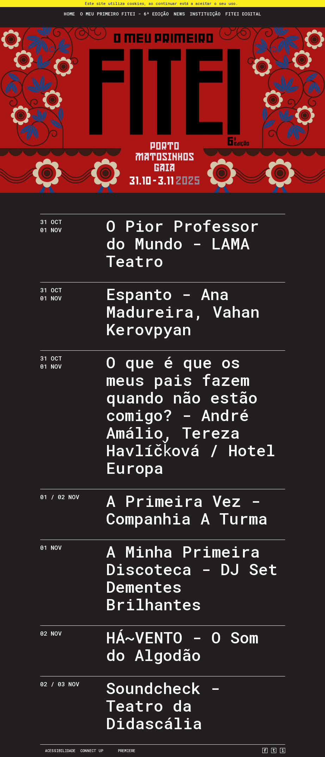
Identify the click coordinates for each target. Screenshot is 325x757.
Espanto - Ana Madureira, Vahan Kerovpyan (183, 311)
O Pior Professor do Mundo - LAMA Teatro (182, 243)
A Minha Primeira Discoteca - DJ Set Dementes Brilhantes (191, 578)
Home (69, 14)
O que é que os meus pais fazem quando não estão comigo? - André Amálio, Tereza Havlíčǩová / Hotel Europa (191, 415)
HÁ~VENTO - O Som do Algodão (182, 646)
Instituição (205, 14)
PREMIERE (126, 751)
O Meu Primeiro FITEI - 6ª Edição (124, 14)
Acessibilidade (60, 751)
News (179, 14)
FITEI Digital (243, 14)
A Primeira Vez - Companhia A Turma (187, 509)
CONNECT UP (91, 751)
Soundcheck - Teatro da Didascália (163, 705)
